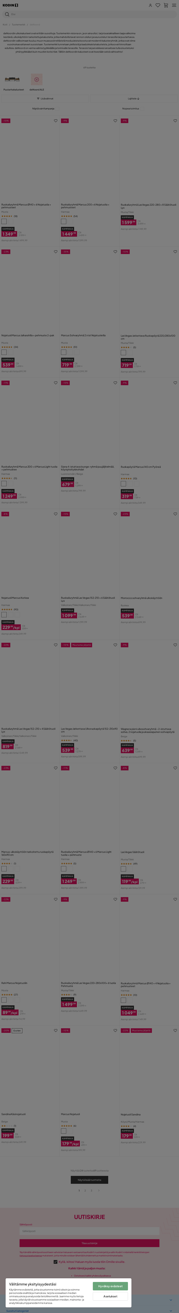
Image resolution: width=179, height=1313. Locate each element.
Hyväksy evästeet (110, 1286)
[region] (68, 1292)
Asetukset (110, 1296)
